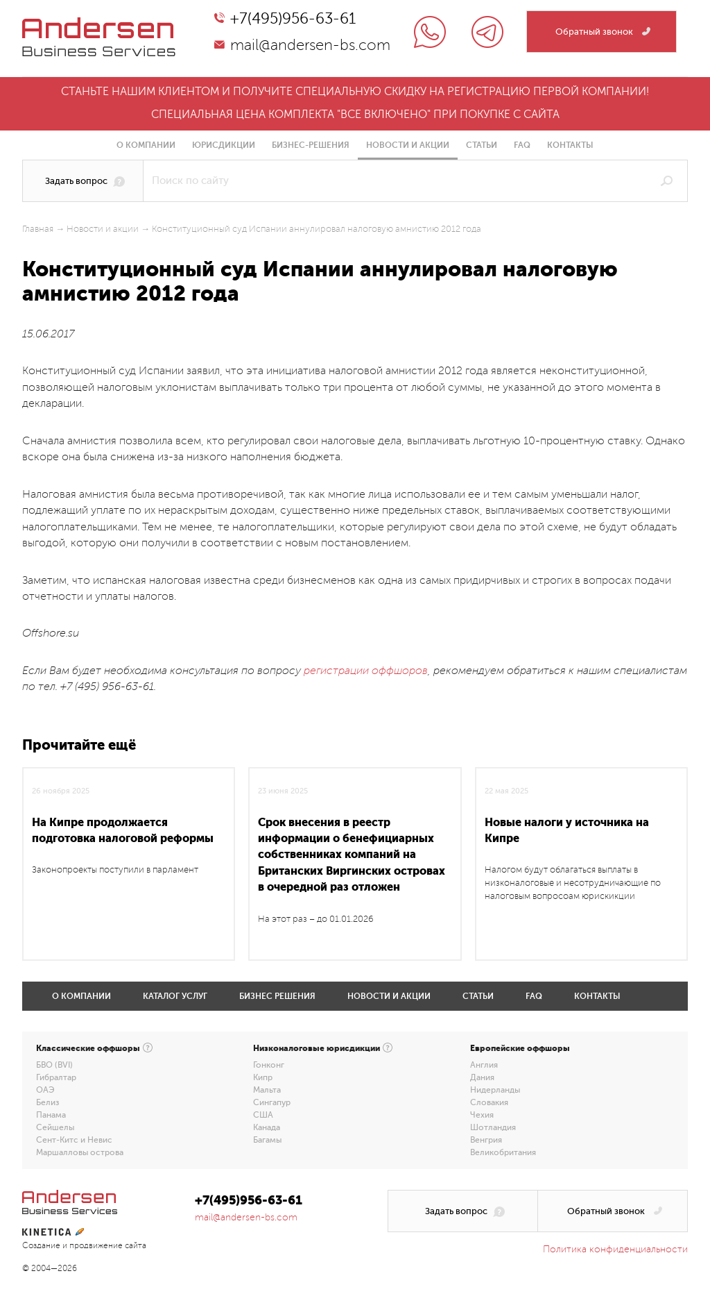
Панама (51, 1115)
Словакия (489, 1102)
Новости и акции (407, 145)
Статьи (481, 145)
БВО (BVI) (54, 1065)
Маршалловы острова (79, 1152)
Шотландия (493, 1127)
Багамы (267, 1140)
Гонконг (268, 1065)
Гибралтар (56, 1077)
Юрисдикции (223, 145)
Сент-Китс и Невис (74, 1140)
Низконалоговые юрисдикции (316, 1048)
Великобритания (503, 1152)
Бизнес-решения (310, 145)
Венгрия (486, 1140)
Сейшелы (55, 1127)
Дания (482, 1077)
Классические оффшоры (88, 1048)
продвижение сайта (107, 1245)
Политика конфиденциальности (615, 1249)
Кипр (262, 1077)
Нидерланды (495, 1090)
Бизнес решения (277, 996)
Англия (484, 1065)
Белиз (47, 1102)
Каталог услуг (175, 996)
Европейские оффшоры (520, 1048)
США (263, 1115)
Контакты (570, 145)
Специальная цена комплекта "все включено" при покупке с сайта (355, 114)
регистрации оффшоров (366, 670)
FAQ (522, 145)
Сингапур (272, 1102)
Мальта (267, 1090)
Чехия (482, 1115)
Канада (266, 1127)
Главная (37, 229)
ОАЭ (45, 1090)
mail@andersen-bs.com (310, 45)
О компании (145, 145)
